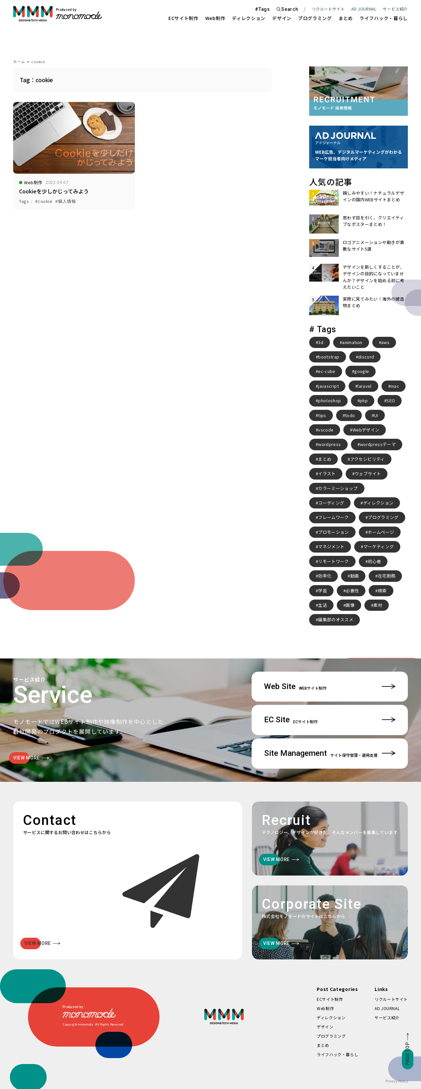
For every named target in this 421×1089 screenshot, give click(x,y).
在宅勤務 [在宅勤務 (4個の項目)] (386, 576)
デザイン (281, 18)
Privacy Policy (396, 1080)
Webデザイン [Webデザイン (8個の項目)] (366, 430)
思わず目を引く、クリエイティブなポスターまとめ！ (373, 220)
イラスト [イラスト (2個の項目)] (326, 473)
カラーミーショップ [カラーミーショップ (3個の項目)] (338, 488)
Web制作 (215, 18)
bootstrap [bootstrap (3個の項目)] (328, 357)
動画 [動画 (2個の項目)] (354, 576)
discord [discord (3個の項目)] (366, 357)
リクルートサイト (328, 9)
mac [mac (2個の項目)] (394, 386)
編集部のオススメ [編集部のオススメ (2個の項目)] (335, 619)
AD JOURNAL (363, 9)
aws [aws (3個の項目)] (385, 342)
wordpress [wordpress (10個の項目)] (329, 444)
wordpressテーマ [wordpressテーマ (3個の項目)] (378, 444)
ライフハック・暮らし (383, 18)
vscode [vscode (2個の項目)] (326, 430)
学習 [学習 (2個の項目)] (322, 590)
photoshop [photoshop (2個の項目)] (329, 400)
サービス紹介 (387, 1017)
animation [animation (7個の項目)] (352, 342)
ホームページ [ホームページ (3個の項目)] (381, 532)
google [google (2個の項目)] (361, 371)
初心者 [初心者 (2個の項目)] (374, 561)
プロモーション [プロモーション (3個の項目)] (333, 532)
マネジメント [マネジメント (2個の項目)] (331, 546)
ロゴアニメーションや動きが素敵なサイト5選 (373, 245)
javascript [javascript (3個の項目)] (328, 386)
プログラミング (315, 18)
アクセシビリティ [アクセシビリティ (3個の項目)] (367, 459)
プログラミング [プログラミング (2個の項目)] (383, 517)
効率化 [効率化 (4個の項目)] (324, 576)
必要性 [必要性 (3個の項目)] (352, 590)
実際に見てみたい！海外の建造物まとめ (373, 302)
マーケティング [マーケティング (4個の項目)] (378, 546)
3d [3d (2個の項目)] (320, 342)
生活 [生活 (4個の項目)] (322, 605)
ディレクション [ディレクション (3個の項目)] (378, 503)
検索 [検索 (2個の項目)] (382, 590)
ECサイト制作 (183, 18)
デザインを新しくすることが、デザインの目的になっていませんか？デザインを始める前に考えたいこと (373, 277)
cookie (38, 61)
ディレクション (248, 18)
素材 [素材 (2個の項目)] (377, 605)
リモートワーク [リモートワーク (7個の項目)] (333, 561)
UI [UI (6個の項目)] (376, 415)
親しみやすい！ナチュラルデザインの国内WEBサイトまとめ (373, 196)
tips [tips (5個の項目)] (322, 415)
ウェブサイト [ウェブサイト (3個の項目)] (368, 473)
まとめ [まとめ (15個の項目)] (324, 459)
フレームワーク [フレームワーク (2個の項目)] (333, 517)
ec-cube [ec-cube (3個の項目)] (326, 371)
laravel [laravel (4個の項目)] (364, 386)
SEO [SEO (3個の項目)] (390, 400)
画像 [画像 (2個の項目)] (350, 605)
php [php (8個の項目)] (364, 400)
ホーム (19, 61)
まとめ (345, 18)
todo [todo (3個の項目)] (350, 415)
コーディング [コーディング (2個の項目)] (331, 503)
